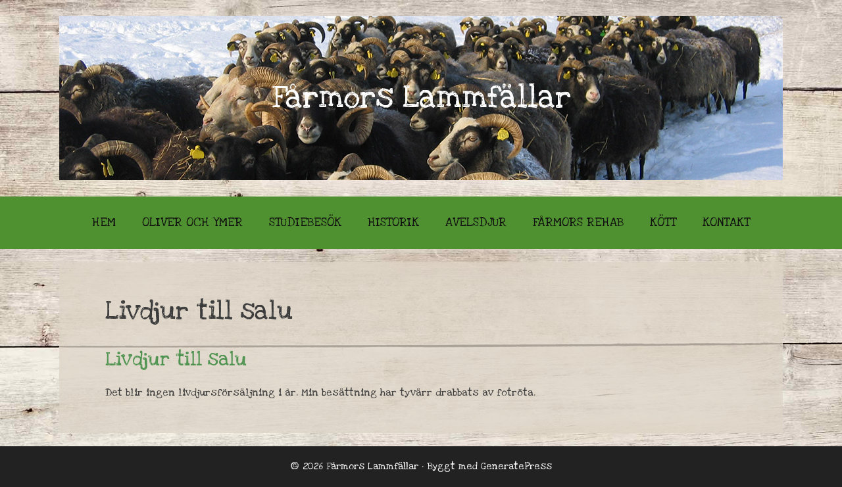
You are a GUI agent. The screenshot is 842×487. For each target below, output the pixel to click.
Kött (663, 222)
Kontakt (726, 222)
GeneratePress (516, 466)
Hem (104, 222)
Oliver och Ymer (192, 222)
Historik (393, 222)
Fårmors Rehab (578, 222)
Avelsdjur (476, 222)
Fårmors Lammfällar (421, 98)
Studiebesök (305, 222)
